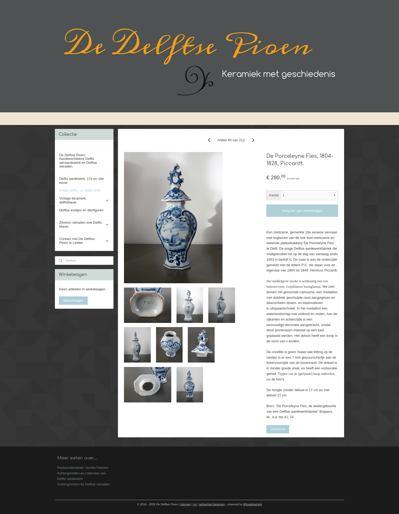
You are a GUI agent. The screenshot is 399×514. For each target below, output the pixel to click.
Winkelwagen (73, 300)
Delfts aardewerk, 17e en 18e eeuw (81, 180)
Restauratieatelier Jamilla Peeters (82, 468)
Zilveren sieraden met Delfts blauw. (84, 224)
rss (195, 504)
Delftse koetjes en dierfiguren (81, 210)
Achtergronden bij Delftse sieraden (83, 484)
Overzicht (278, 429)
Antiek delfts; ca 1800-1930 (80, 190)
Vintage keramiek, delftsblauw (84, 200)
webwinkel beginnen (212, 504)
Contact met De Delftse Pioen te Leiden (84, 240)
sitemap (185, 504)
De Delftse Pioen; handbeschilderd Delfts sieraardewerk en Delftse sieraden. (78, 160)
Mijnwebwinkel (252, 504)
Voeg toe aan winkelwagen (302, 211)
